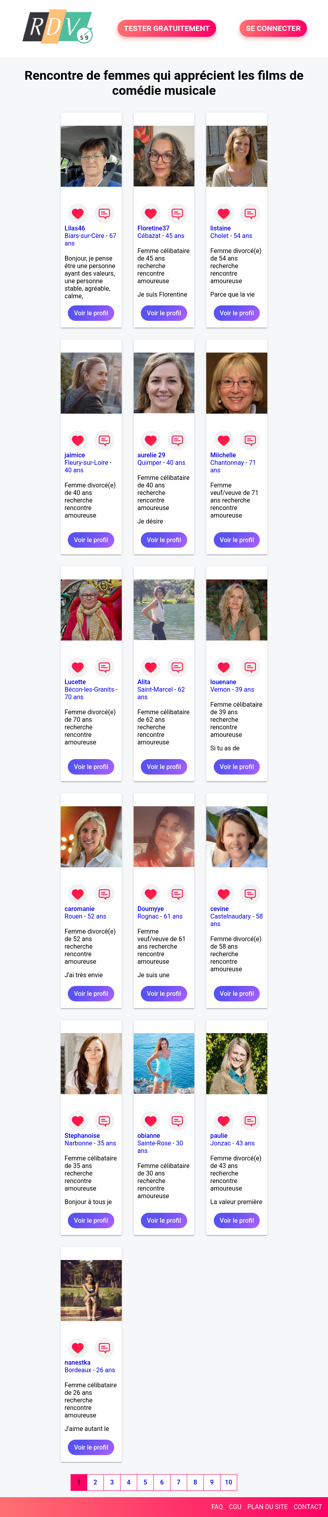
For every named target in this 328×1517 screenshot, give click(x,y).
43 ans (245, 1143)
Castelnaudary (230, 916)
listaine (220, 228)
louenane (223, 682)
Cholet (219, 236)
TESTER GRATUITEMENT (167, 28)
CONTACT (307, 1507)
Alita (144, 682)
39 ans (244, 689)
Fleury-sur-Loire (86, 462)
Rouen (73, 916)
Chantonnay (227, 462)
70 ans (74, 697)
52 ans (96, 916)
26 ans (105, 1370)
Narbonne (78, 1143)
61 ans (173, 916)
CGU (235, 1507)
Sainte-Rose (154, 1143)
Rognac (148, 916)
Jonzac (220, 1143)
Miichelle (223, 455)
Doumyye (151, 909)
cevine (219, 909)
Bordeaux (78, 1370)
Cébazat (149, 236)
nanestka (78, 1362)
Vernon (220, 689)
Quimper (150, 462)
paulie (218, 1135)
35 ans (106, 1143)
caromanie (80, 909)
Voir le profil (91, 313)
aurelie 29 (152, 455)
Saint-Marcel (155, 689)
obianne (149, 1135)
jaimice (75, 455)
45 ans (174, 236)
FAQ (217, 1507)
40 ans (74, 470)
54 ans (243, 236)
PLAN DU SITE (267, 1507)
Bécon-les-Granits (89, 689)
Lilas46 (75, 228)
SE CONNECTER (273, 28)
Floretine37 (154, 228)
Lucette (75, 682)
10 (228, 1482)
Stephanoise (82, 1135)
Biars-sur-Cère (84, 236)
